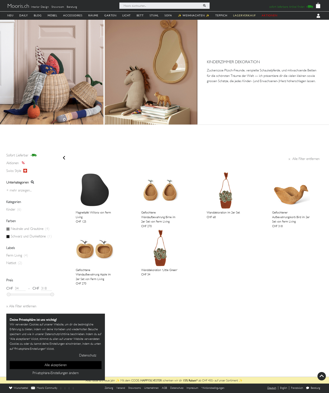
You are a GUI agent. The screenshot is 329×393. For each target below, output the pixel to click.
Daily (23, 15)
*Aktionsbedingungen (212, 388)
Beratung (72, 7)
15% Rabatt (189, 380)
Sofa (168, 15)
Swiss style (16, 171)
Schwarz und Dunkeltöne (31, 236)
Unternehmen (151, 388)
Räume (93, 15)
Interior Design (40, 7)
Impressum (192, 388)
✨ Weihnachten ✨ (193, 15)
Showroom (57, 7)
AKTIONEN (269, 15)
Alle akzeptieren (55, 365)
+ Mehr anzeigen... (19, 190)
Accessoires (72, 15)
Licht (126, 15)
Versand (120, 388)
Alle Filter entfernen (304, 159)
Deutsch (271, 388)
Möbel (52, 15)
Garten (110, 15)
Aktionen (16, 163)
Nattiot (14, 263)
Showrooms (134, 388)
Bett (140, 15)
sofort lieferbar (21, 155)
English (283, 388)
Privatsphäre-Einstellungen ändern (56, 373)
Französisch (297, 388)
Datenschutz (176, 388)
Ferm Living (17, 255)
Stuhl (154, 15)
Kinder (13, 209)
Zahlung (109, 388)
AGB (164, 388)
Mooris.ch (18, 6)
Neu (10, 15)
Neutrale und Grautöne (30, 229)
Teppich (221, 15)
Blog (38, 15)
